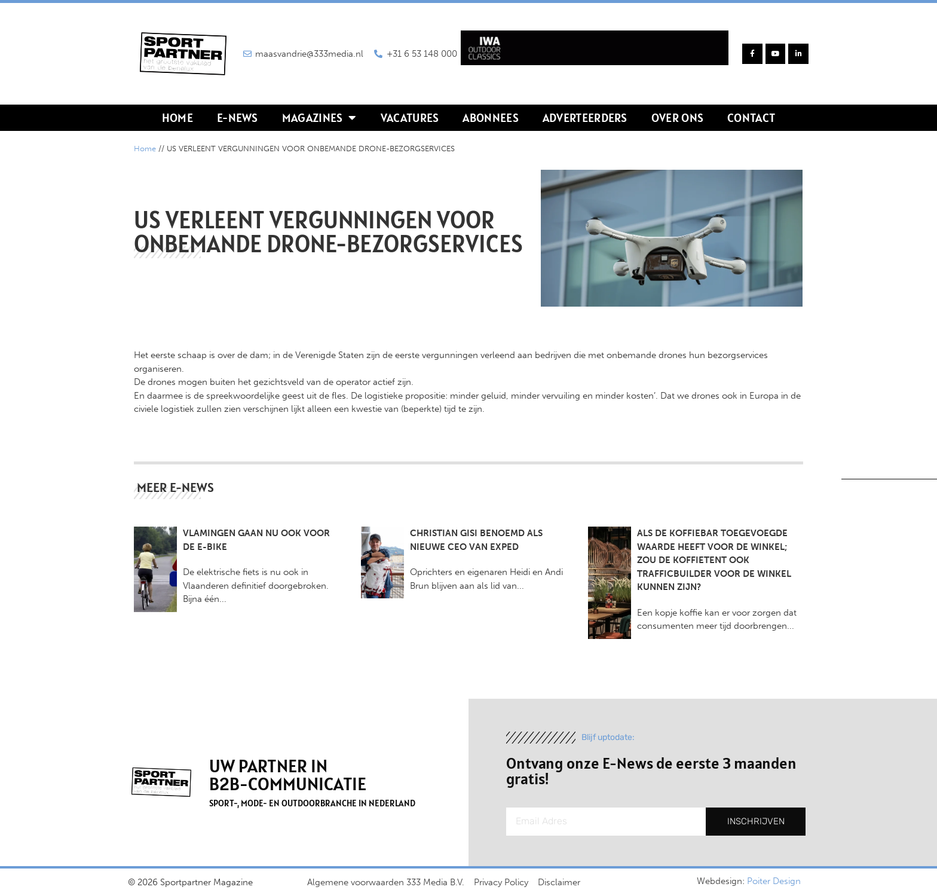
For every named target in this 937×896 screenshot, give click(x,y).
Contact (751, 118)
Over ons (677, 118)
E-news (237, 118)
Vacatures (410, 118)
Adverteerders (585, 118)
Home (177, 118)
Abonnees (490, 118)
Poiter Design (774, 881)
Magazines (319, 118)
